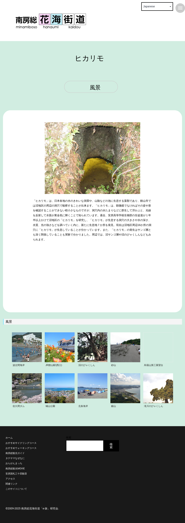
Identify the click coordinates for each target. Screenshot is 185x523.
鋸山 (113, 406)
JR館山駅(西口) (54, 365)
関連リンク (11, 483)
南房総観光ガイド (15, 453)
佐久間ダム (19, 406)
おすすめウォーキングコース (21, 448)
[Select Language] (157, 6)
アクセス (10, 478)
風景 (95, 88)
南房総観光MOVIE (15, 468)
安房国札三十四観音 (16, 473)
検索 (68, 437)
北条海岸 (83, 406)
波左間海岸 (19, 365)
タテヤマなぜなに (15, 458)
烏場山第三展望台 (153, 365)
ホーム (9, 437)
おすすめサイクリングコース (21, 443)
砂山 (113, 365)
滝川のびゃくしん (153, 406)
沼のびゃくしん (86, 365)
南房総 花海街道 (51, 21)
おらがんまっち (14, 463)
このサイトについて (16, 488)
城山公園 (50, 406)
